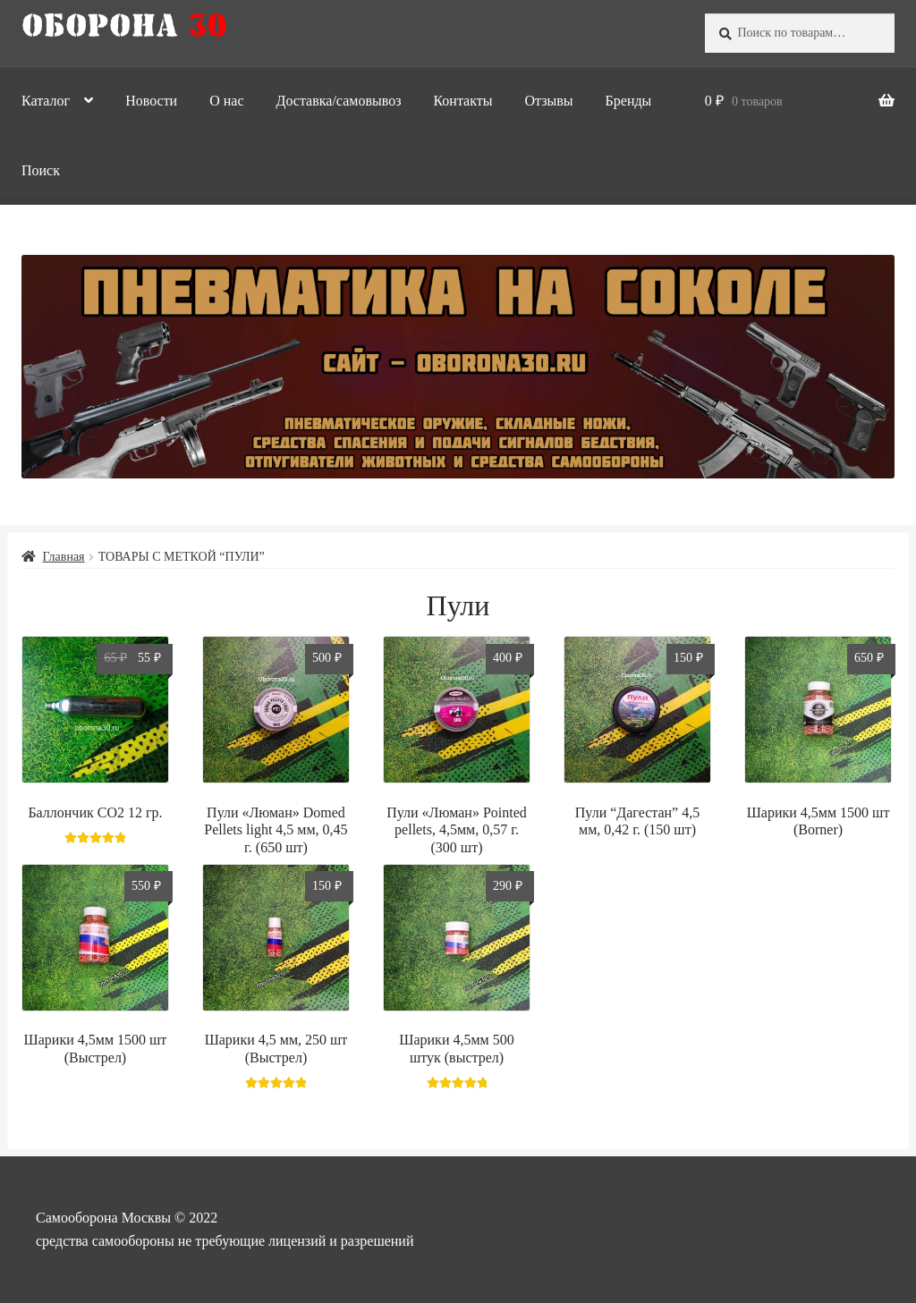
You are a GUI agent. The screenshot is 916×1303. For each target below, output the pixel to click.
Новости (151, 100)
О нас (226, 100)
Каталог (45, 100)
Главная (64, 556)
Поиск (40, 170)
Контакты (462, 100)
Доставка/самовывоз (339, 100)
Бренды (629, 100)
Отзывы (548, 100)
